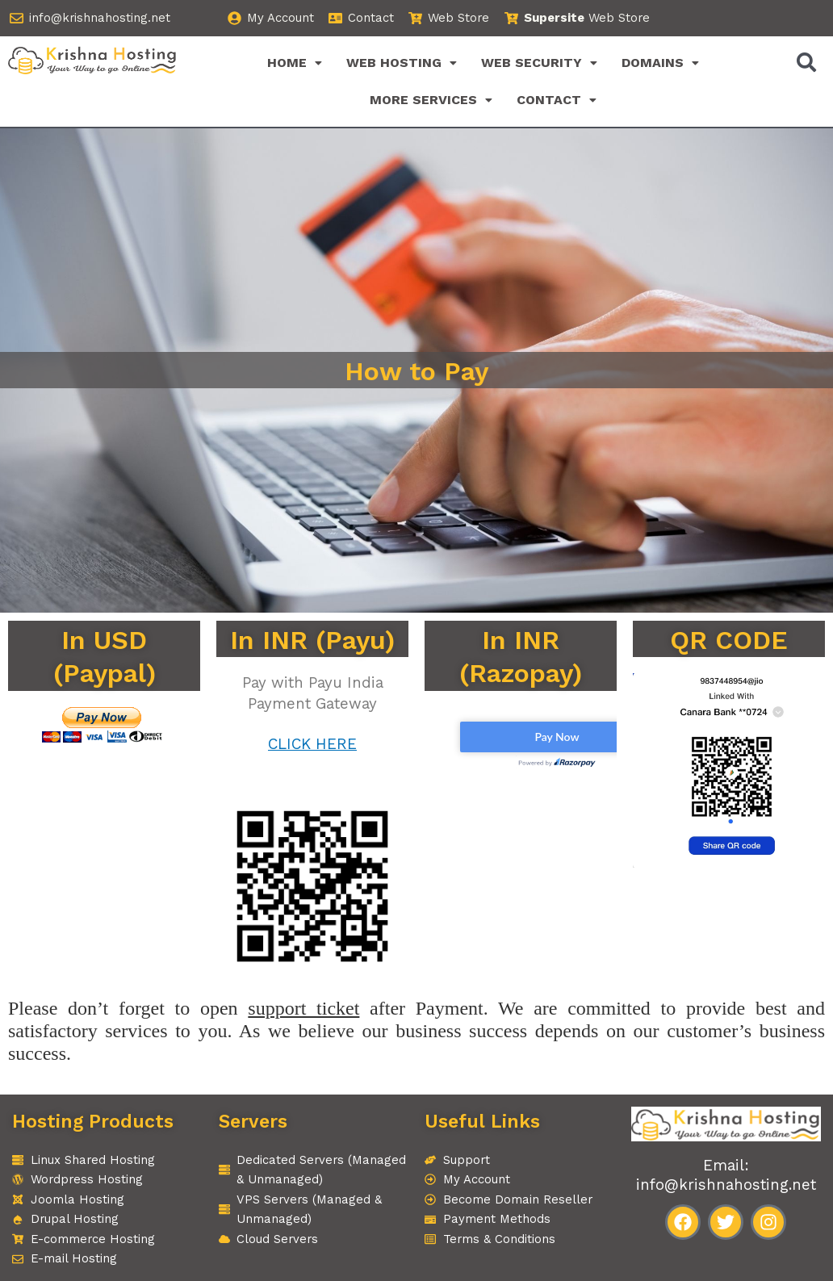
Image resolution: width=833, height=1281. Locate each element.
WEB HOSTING (401, 62)
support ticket (303, 1008)
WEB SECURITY (539, 62)
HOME (294, 62)
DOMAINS (660, 62)
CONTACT (556, 99)
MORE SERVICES (431, 99)
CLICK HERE (312, 744)
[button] (294, 63)
